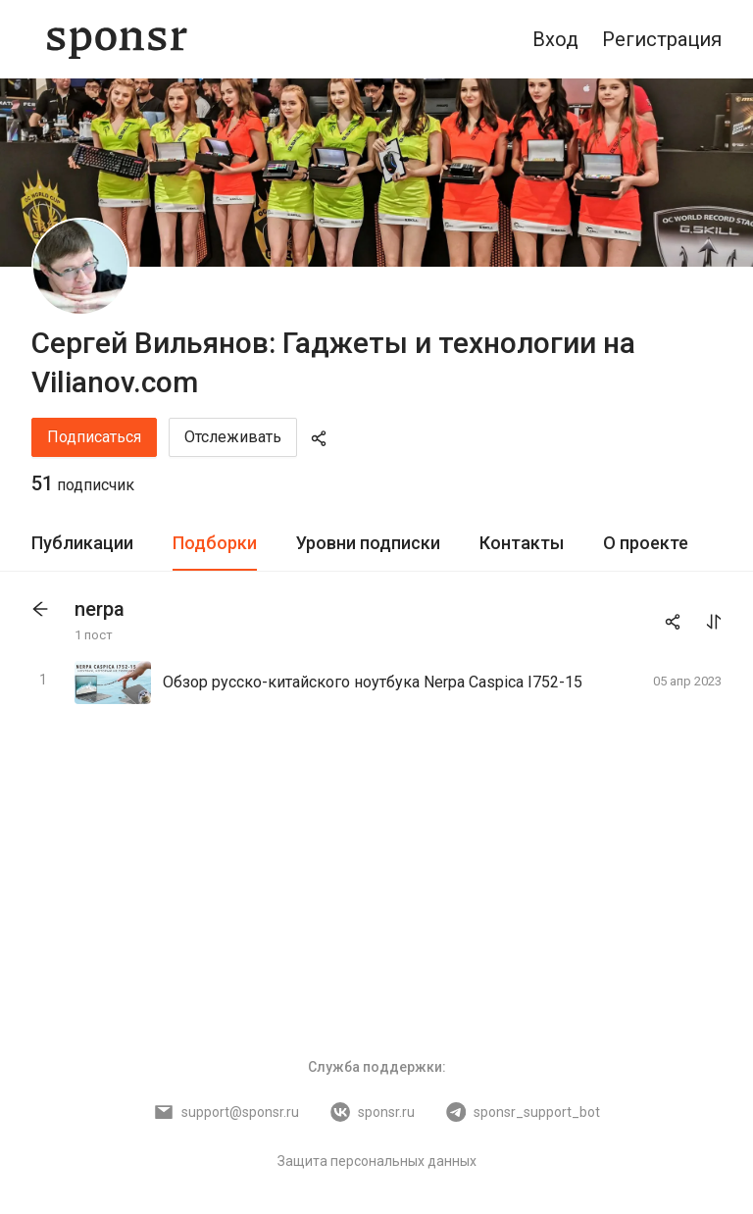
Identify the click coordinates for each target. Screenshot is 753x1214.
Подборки (215, 542)
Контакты (521, 542)
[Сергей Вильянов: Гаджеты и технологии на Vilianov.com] (80, 267)
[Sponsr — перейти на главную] (117, 39)
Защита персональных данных (377, 1161)
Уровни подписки (368, 542)
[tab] (82, 543)
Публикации (82, 542)
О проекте (645, 542)
